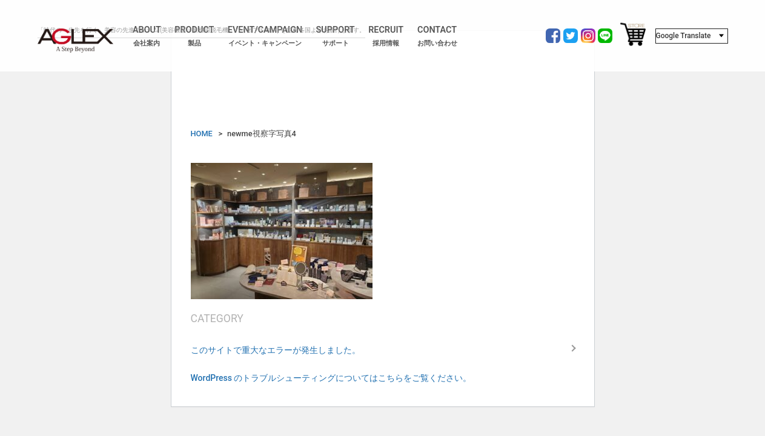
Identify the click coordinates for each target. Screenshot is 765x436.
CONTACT (437, 36)
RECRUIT (385, 36)
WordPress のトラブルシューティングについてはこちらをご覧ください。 (331, 378)
